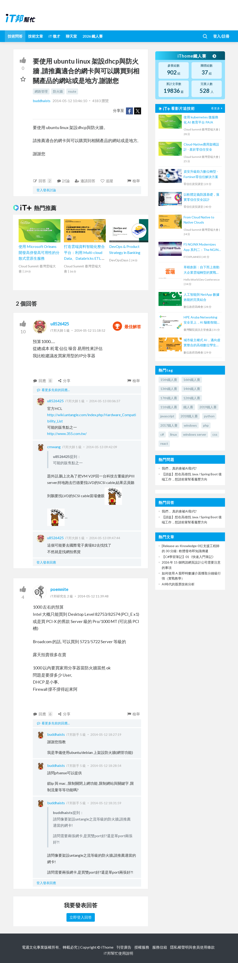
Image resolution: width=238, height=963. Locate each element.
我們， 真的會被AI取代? (179, 468)
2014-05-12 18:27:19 (105, 734)
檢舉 (133, 180)
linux (173, 434)
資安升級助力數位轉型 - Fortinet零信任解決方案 (201, 173)
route (72, 91)
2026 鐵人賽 (93, 36)
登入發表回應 (46, 562)
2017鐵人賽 (169, 425)
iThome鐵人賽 (197, 55)
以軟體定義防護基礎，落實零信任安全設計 (201, 196)
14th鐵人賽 (191, 389)
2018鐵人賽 (189, 416)
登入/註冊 (221, 36)
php (206, 425)
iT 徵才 (54, 36)
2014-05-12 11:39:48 (93, 596)
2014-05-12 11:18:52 (89, 330)
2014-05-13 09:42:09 (101, 447)
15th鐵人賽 (168, 380)
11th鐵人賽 (168, 407)
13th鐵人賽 (168, 389)
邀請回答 (85, 180)
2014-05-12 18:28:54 (105, 766)
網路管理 (41, 91)
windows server (194, 434)
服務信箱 (159, 947)
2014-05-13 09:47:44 (104, 538)
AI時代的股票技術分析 (178, 584)
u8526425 (59, 323)
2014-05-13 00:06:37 (104, 401)
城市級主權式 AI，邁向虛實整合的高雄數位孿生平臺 (202, 343)
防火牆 (58, 91)
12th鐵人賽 (191, 398)
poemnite (59, 589)
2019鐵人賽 (208, 407)
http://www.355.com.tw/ (67, 433)
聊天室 (71, 36)
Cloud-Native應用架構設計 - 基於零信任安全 (201, 146)
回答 (42, 180)
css (214, 434)
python (209, 416)
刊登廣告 (123, 947)
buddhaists (42, 100)
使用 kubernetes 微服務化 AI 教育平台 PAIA (201, 119)
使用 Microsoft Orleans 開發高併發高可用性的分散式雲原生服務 (39, 252)
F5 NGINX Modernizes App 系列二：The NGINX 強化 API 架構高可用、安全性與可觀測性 (202, 247)
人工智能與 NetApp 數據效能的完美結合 (201, 297)
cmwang (54, 446)
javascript (167, 416)
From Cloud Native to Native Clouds (199, 219)
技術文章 (35, 36)
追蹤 (106, 180)
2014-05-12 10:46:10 (70, 100)
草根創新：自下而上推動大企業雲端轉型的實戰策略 (201, 270)
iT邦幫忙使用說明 (118, 953)
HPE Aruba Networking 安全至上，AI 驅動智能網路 (202, 320)
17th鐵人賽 (168, 398)
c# (162, 434)
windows (190, 425)
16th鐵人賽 (191, 380)
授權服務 (141, 947)
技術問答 (15, 36)
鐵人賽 (188, 407)
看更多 (217, 108)
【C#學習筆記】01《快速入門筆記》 (188, 557)
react (164, 443)
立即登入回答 (80, 917)
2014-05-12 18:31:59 (105, 803)
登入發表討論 (46, 190)
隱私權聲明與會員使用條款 (192, 947)
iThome (107, 947)
